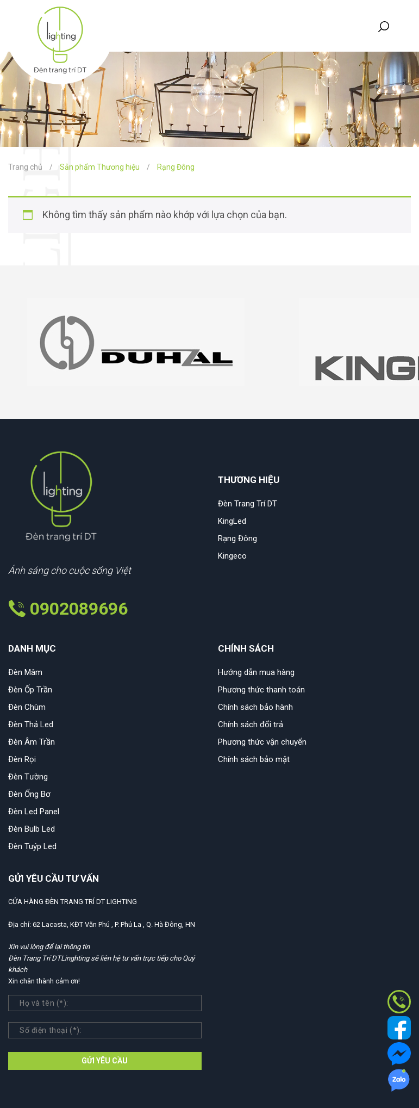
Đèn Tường (28, 777)
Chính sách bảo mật (254, 759)
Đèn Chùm (27, 707)
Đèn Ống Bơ (29, 794)
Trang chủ (25, 167)
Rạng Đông (237, 538)
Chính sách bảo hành (255, 707)
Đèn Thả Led (30, 724)
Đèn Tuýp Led (32, 846)
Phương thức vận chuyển (262, 742)
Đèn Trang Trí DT (247, 504)
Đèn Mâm (25, 672)
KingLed (232, 521)
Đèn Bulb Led (31, 829)
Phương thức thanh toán (261, 690)
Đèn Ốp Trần (30, 690)
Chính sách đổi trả (250, 724)
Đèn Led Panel (33, 811)
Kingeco (232, 556)
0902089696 (79, 608)
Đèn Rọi (22, 759)
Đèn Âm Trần (31, 742)
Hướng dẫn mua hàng (256, 672)
